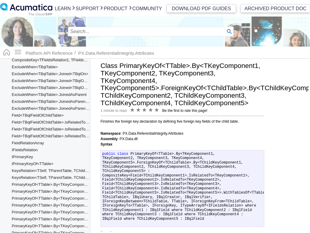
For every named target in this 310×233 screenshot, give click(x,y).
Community (147, 8)
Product (115, 8)
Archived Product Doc (275, 8)
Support (87, 8)
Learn (63, 8)
